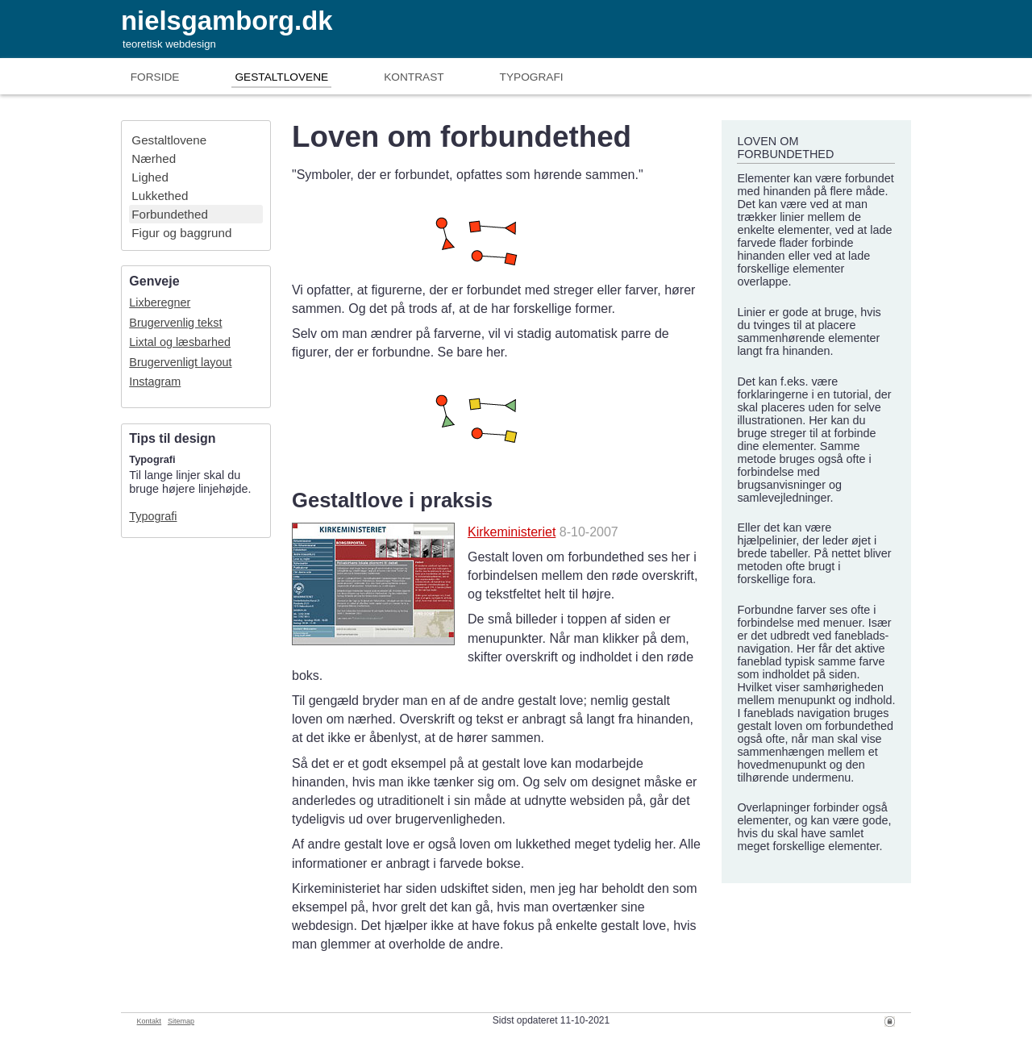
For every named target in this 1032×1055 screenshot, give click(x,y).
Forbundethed (169, 214)
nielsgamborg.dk (226, 20)
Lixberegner (159, 302)
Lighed (150, 177)
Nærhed (153, 158)
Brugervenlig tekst (175, 322)
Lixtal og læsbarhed (180, 342)
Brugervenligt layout (180, 362)
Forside (155, 77)
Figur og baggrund (181, 233)
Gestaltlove (281, 77)
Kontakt (149, 1021)
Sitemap (181, 1021)
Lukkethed (159, 195)
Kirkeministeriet (512, 532)
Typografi (532, 77)
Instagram (155, 381)
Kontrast (413, 77)
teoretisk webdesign (169, 44)
